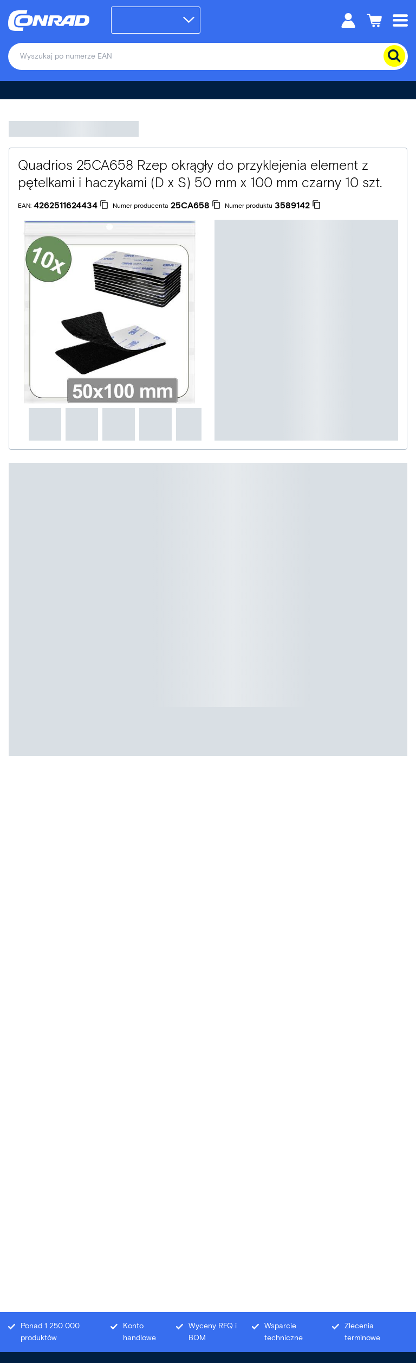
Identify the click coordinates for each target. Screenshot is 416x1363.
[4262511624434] (71, 205)
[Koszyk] (374, 19)
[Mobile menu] (400, 19)
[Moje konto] (348, 19)
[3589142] (298, 205)
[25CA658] (195, 205)
